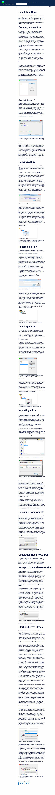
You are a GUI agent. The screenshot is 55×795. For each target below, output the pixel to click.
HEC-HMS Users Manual (8, 4)
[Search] (21, 4)
